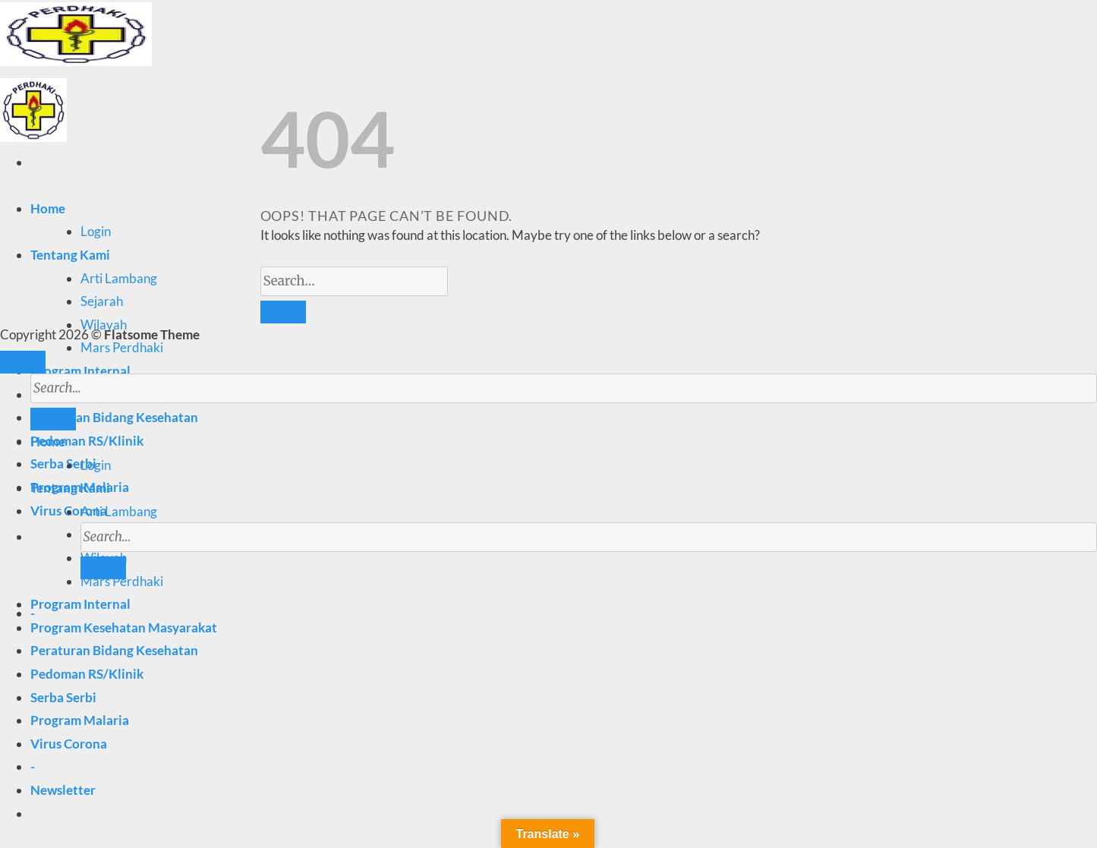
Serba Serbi (63, 463)
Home (47, 208)
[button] (63, 790)
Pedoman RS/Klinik (86, 441)
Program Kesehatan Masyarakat (123, 627)
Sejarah (101, 301)
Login (95, 231)
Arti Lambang (118, 278)
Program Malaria (79, 720)
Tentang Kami (70, 255)
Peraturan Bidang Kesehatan (114, 650)
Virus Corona (68, 744)
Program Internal (80, 371)
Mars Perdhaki (121, 347)
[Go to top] (23, 362)
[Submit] (103, 567)
